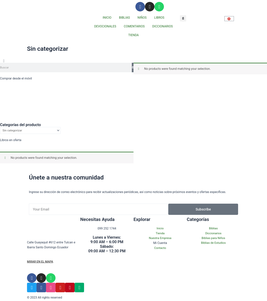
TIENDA (133, 35)
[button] (183, 18)
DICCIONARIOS (162, 26)
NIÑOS (142, 17)
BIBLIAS (124, 17)
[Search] (133, 67)
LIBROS (159, 17)
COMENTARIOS (134, 26)
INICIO (107, 17)
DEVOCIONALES (105, 26)
